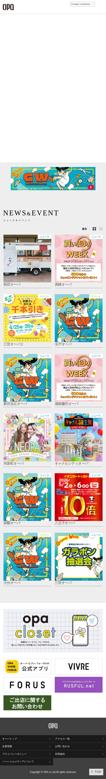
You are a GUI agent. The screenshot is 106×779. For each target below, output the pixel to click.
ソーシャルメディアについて (18, 761)
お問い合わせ (62, 746)
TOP (98, 772)
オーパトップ (9, 738)
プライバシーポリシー (14, 754)
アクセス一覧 (62, 738)
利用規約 (60, 754)
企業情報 (7, 746)
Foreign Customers (80, 4)
